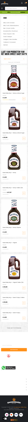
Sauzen (4, 95)
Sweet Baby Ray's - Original (10, 242)
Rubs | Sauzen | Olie (9, 34)
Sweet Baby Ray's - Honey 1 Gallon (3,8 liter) (13, 188)
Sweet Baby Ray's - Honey (9, 172)
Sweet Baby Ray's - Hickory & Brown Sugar (13, 93)
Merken (5, 45)
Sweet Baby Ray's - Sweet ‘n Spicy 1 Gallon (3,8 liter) (13, 297)
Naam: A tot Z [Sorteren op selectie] (14, 59)
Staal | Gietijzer (7, 36)
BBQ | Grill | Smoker (9, 23)
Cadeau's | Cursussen (9, 42)
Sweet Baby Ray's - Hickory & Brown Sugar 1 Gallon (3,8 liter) (14, 133)
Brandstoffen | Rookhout (10, 31)
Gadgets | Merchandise (10, 39)
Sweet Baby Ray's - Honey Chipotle (12, 227)
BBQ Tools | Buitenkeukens (11, 25)
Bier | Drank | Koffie (8, 28)
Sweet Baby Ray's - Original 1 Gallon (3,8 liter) (13, 282)
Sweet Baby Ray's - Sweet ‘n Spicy (11, 312)
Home (5, 18)
